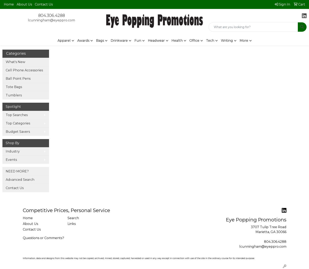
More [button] (244, 40)
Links (72, 224)
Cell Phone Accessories (24, 70)
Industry (13, 151)
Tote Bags (14, 87)
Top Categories (18, 123)
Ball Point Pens (18, 79)
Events (11, 160)
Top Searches (17, 115)
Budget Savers (18, 132)
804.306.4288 (51, 15)
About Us (24, 4)
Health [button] (177, 40)
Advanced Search (20, 180)
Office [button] (194, 40)
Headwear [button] (156, 40)
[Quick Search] (253, 27)
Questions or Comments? (43, 238)
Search (73, 218)
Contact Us (44, 4)
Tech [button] (210, 40)
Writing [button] (227, 40)
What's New (15, 62)
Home (9, 4)
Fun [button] (137, 40)
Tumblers (14, 95)
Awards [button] (83, 40)
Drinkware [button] (119, 40)
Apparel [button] (64, 40)
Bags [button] (100, 40)
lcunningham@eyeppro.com (51, 20)
